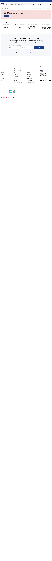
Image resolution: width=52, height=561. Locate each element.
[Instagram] (43, 80)
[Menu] (7, 4)
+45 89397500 (43, 65)
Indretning (2, 78)
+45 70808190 (45, 75)
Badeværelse (3, 64)
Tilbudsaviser (16, 68)
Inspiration (28, 72)
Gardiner (2, 74)
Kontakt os (41, 71)
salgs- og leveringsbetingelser (18, 51)
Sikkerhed (15, 80)
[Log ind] (44, 4)
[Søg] (33, 4)
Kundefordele (16, 66)
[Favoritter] (39, 4)
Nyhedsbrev (29, 70)
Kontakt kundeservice (17, 62)
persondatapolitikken (29, 52)
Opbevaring (2, 72)
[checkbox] (8, 50)
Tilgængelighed (29, 80)
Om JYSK (28, 62)
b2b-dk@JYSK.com (45, 70)
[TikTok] (50, 80)
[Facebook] (41, 80)
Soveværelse (3, 62)
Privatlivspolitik (16, 78)
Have (1, 76)
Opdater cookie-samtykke (18, 82)
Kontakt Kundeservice (43, 74)
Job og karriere (29, 68)
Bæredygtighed (29, 78)
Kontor (2, 66)
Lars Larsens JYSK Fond (30, 82)
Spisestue (2, 70)
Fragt (14, 72)
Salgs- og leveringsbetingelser (18, 70)
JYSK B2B (28, 76)
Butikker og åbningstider (17, 64)
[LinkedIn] (45, 80)
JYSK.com (28, 64)
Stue (1, 68)
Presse (28, 66)
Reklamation (16, 76)
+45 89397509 (45, 69)
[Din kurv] (49, 4)
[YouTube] (48, 80)
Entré (1, 80)
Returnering (16, 74)
